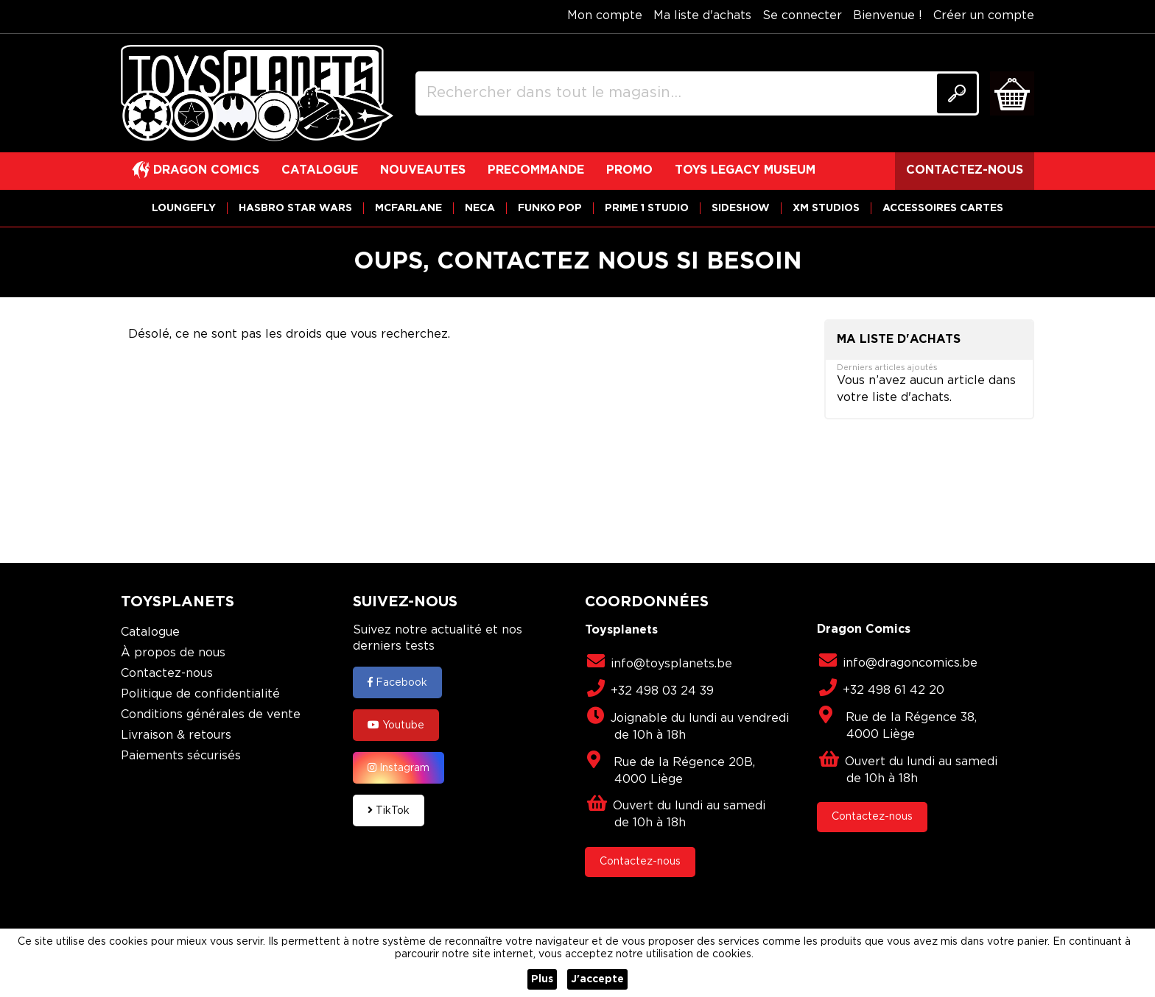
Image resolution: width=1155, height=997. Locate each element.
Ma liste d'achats (702, 15)
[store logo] (257, 93)
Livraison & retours (176, 735)
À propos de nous (173, 653)
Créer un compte (983, 15)
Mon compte (604, 15)
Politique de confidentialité (200, 694)
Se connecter (802, 15)
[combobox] (697, 93)
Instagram (398, 767)
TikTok (389, 810)
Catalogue (150, 632)
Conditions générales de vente (211, 714)
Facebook (397, 682)
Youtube (396, 725)
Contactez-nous (167, 673)
